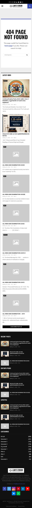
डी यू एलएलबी (4, 446)
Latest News (7, 75)
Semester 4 (4, 444)
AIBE (5, 146)
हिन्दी (2, 456)
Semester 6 (4, 459)
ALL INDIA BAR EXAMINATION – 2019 (14, 314)
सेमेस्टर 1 (3, 454)
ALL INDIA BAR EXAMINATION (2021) (13, 282)
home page (8, 46)
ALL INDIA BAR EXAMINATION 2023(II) (14, 194)
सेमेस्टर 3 (3, 451)
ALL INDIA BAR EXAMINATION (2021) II (14, 253)
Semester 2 (4, 439)
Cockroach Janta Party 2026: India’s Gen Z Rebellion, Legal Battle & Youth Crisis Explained (16, 101)
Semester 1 (4, 449)
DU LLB (3, 436)
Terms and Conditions (11, 506)
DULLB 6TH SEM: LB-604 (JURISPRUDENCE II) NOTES (16, 135)
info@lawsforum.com (19, 483)
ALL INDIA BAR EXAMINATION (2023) (13, 224)
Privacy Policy (21, 506)
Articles (5, 80)
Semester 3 (4, 441)
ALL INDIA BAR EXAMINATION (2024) (14, 165)
